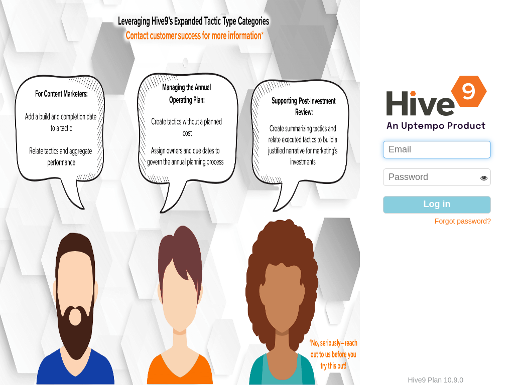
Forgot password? (463, 221)
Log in (436, 204)
